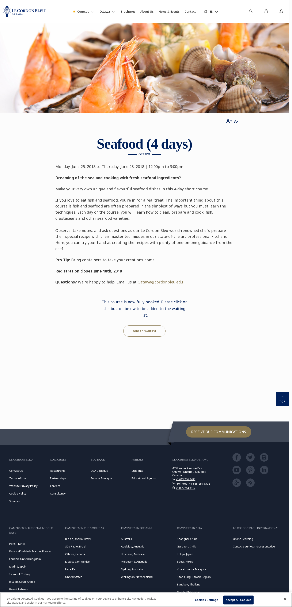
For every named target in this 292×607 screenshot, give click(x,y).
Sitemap (14, 501)
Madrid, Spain (18, 566)
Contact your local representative (254, 546)
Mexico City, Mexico (77, 562)
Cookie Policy (17, 493)
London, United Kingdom (25, 559)
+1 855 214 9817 (185, 488)
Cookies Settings (206, 600)
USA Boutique (99, 471)
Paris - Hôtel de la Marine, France (30, 551)
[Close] (285, 599)
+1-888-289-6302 (199, 483)
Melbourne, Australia (134, 562)
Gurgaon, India (186, 546)
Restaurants (57, 471)
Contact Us (16, 471)
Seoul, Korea (185, 562)
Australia (126, 539)
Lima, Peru (71, 569)
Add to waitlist (144, 331)
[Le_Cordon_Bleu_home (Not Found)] (24, 11)
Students (137, 471)
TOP (282, 398)
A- (236, 121)
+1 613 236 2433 (185, 479)
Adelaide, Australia (132, 546)
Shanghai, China (187, 539)
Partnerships (58, 478)
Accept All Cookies (238, 600)
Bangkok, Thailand (189, 584)
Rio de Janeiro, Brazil (78, 539)
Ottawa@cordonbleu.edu (160, 282)
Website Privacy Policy (23, 486)
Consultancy (58, 493)
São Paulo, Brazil (75, 546)
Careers (55, 486)
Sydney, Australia (132, 569)
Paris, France (17, 544)
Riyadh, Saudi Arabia (22, 582)
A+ (229, 120)
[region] (146, 599)
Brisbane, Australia (133, 554)
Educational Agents (144, 478)
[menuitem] (250, 11)
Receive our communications (218, 432)
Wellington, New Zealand (137, 577)
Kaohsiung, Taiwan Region (194, 577)
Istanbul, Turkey (19, 574)
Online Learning (243, 539)
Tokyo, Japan (185, 554)
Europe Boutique (101, 478)
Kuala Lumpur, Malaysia (191, 569)
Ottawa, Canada (75, 554)
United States (73, 577)
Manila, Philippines (189, 592)
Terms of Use (18, 478)
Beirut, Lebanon (19, 589)
